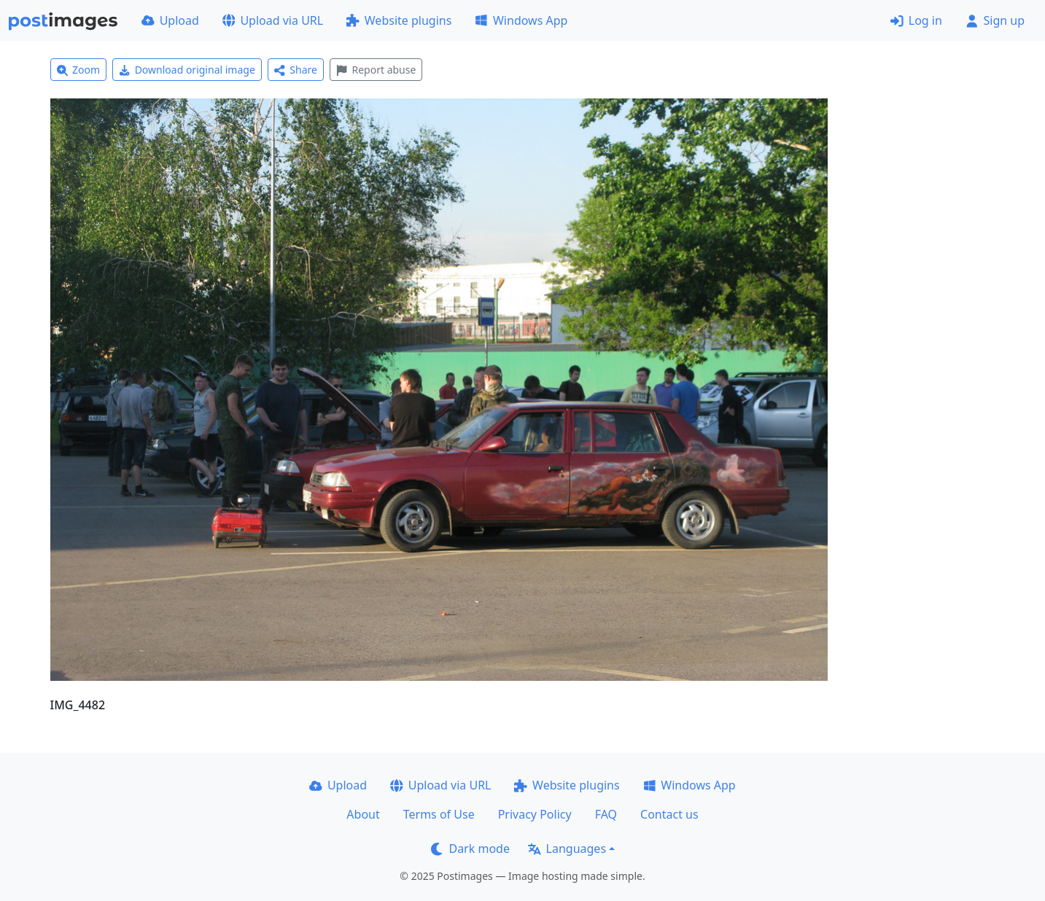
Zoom (79, 70)
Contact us (669, 814)
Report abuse (376, 70)
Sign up (995, 20)
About (362, 814)
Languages (567, 848)
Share (295, 70)
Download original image (187, 70)
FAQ (606, 814)
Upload (170, 20)
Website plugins (398, 20)
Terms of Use (439, 814)
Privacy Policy (535, 814)
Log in (916, 20)
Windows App (521, 20)
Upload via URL (272, 20)
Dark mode (470, 848)
